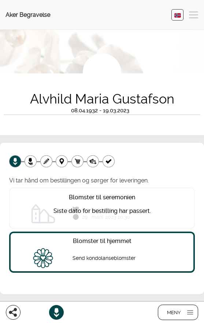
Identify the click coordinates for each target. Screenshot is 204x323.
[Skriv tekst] (46, 161)
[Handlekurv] (77, 161)
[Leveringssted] (62, 161)
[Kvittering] (109, 161)
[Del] (13, 312)
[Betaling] (93, 161)
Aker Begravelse (27, 14)
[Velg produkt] (15, 161)
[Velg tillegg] (31, 161)
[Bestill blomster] (56, 312)
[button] (193, 16)
